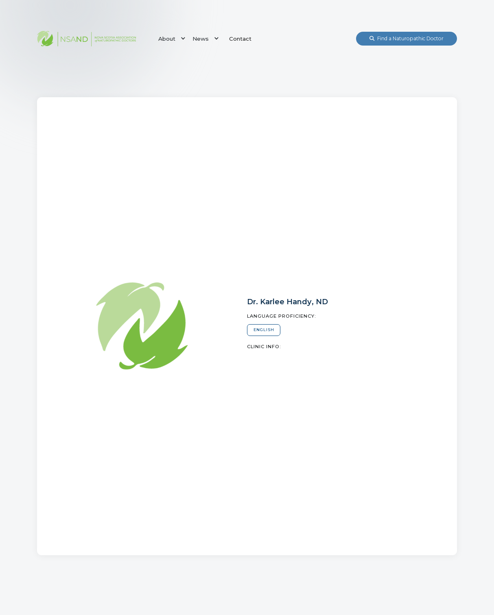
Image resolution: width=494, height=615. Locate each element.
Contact (240, 38)
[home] (86, 38)
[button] (170, 38)
